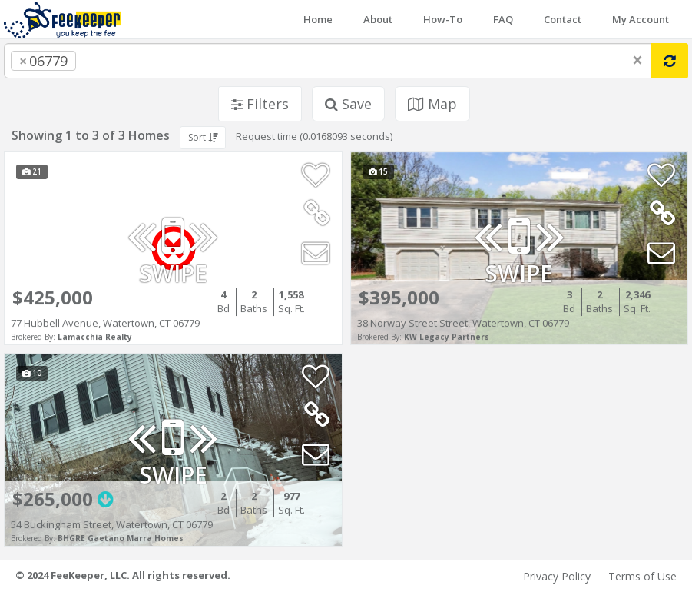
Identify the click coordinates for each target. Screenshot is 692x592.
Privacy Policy (557, 576)
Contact (562, 19)
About (377, 19)
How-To (442, 19)
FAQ (503, 19)
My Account (640, 19)
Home (318, 19)
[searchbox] (110, 61)
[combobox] (327, 60)
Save (348, 104)
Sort (202, 137)
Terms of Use (642, 576)
